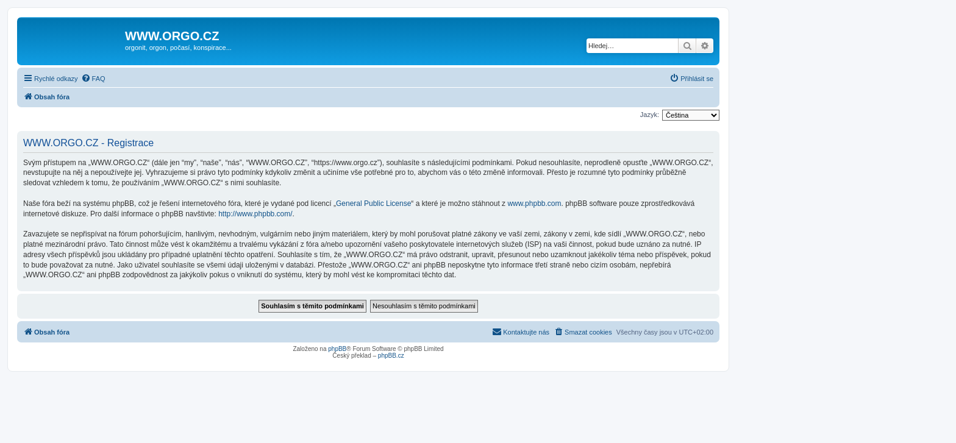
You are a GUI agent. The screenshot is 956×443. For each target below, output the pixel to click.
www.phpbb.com (534, 203)
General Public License (373, 203)
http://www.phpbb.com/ (255, 214)
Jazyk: (649, 114)
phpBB (337, 349)
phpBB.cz (391, 355)
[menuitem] (93, 78)
